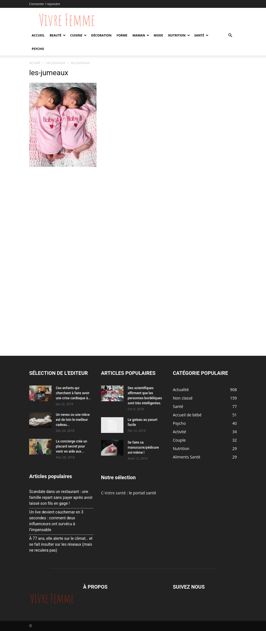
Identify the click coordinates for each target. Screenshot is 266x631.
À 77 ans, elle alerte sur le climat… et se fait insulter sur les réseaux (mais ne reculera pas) (61, 544)
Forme (121, 35)
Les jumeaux (55, 62)
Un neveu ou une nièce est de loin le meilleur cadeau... (73, 420)
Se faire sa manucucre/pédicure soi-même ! (143, 447)
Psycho (38, 49)
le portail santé (142, 492)
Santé (201, 35)
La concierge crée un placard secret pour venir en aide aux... (71, 446)
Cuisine (78, 35)
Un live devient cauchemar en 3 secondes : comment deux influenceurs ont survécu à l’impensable (56, 521)
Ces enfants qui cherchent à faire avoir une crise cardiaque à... (73, 393)
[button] (230, 35)
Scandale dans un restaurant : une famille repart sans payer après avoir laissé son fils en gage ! (61, 497)
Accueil (38, 35)
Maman (140, 35)
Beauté (58, 35)
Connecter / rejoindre (44, 4)
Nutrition (179, 35)
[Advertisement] (97, 210)
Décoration (101, 35)
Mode (158, 35)
